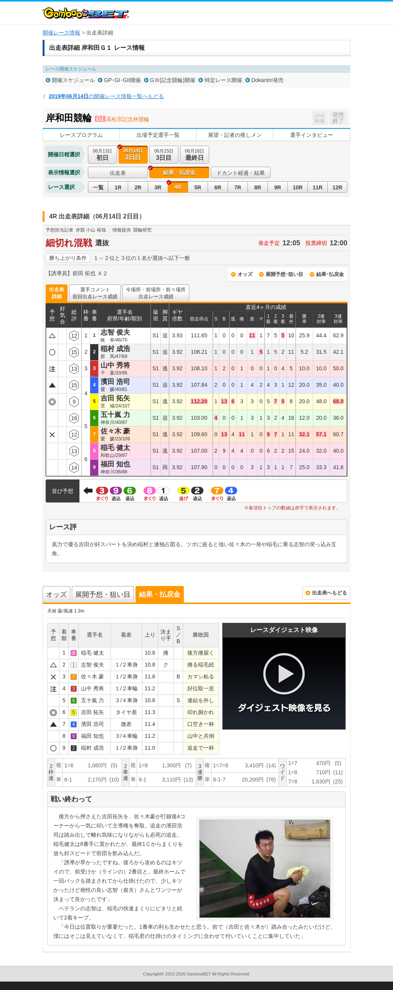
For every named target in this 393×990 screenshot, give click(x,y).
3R (158, 187)
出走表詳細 (56, 293)
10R (298, 187)
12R (337, 187)
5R (198, 187)
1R (118, 187)
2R (138, 187)
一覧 (98, 187)
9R (277, 187)
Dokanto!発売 (267, 80)
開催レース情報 (61, 33)
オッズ (245, 274)
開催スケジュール (73, 80)
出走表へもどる (329, 593)
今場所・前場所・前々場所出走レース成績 (156, 293)
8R (257, 187)
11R (318, 187)
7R (237, 187)
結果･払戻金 (330, 274)
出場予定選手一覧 (158, 135)
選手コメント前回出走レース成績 (95, 293)
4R (177, 187)
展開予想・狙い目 (102, 594)
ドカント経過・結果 (240, 173)
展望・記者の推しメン (235, 135)
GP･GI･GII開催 (122, 80)
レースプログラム (81, 135)
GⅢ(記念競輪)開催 (172, 80)
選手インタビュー (311, 135)
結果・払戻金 (179, 172)
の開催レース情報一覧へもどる (106, 96)
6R (218, 187)
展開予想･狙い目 (284, 274)
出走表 (118, 173)
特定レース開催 (223, 80)
